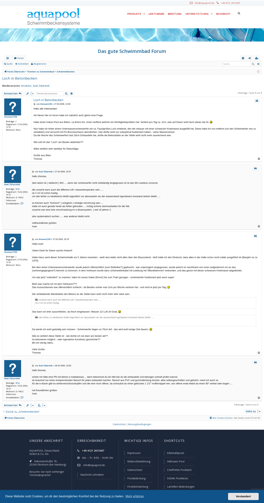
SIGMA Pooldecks (177, 478)
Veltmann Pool (175, 462)
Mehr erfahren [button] (134, 496)
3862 (17, 189)
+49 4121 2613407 (231, 3)
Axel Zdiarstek (38, 85)
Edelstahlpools (175, 453)
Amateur (24, 85)
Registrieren (39, 64)
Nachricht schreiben (90, 475)
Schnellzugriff (8, 59)
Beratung (175, 13)
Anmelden (23, 64)
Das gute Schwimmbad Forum (132, 51)
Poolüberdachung (136, 486)
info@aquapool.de (206, 3)
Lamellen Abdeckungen (180, 486)
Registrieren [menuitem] (257, 59)
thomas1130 (10, 117)
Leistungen (156, 13)
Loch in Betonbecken (18, 78)
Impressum (132, 453)
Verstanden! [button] (243, 496)
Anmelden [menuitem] (251, 59)
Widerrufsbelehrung (137, 462)
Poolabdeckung (135, 478)
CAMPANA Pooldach (179, 470)
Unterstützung (197, 13)
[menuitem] (243, 58)
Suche (10, 64)
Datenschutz (133, 470)
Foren (20, 58)
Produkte (133, 13)
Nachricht (223, 13)
